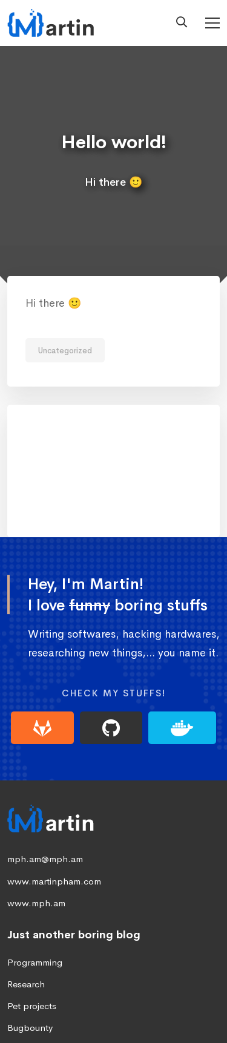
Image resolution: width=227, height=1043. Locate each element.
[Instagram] (171, 1005)
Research (26, 888)
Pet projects (31, 910)
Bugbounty (30, 932)
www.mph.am (36, 806)
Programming (34, 866)
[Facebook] (133, 1005)
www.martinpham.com (54, 785)
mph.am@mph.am (45, 763)
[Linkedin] (55, 1005)
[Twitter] (94, 1005)
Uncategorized (65, 350)
